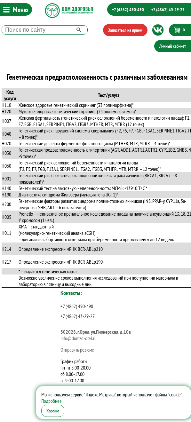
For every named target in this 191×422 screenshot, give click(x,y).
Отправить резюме (77, 349)
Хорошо (52, 411)
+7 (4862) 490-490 (128, 9)
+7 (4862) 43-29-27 (168, 9)
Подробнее (51, 401)
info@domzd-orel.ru (78, 338)
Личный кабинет (172, 46)
